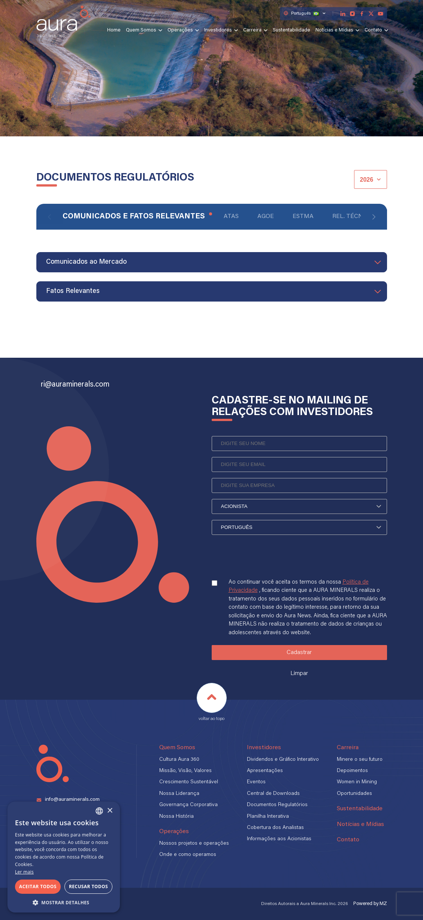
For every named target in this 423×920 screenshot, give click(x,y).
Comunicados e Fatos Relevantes (134, 216)
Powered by (370, 903)
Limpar (299, 674)
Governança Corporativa (188, 805)
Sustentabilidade (291, 30)
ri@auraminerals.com (75, 384)
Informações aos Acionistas (279, 839)
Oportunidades (354, 793)
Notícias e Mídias (334, 30)
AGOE (265, 217)
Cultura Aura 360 (179, 759)
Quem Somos (141, 30)
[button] (63, 902)
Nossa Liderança (179, 793)
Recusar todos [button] (88, 886)
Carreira (252, 30)
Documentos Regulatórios (277, 805)
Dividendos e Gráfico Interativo (283, 759)
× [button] (109, 811)
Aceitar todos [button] (38, 886)
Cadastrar (299, 653)
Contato (373, 30)
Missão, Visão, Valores (185, 771)
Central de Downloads (273, 793)
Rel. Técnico (353, 217)
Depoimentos (352, 771)
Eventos (256, 782)
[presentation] (269, 563)
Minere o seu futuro (360, 759)
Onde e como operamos (187, 854)
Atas (231, 217)
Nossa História (176, 816)
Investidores (218, 30)
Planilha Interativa (268, 816)
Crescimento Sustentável (188, 782)
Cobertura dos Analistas (275, 827)
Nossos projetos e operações (194, 843)
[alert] (63, 857)
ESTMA (303, 217)
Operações (180, 30)
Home (114, 30)
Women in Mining (357, 782)
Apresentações (265, 771)
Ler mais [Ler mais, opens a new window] (24, 872)
